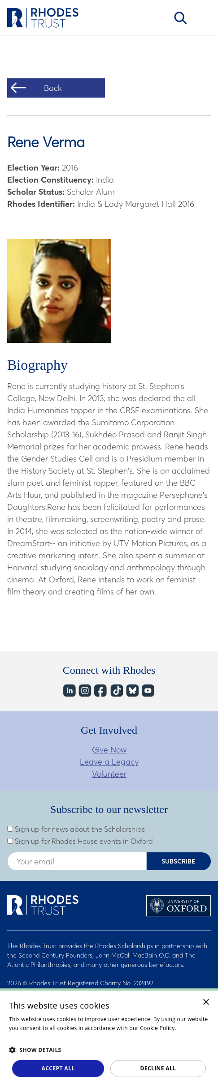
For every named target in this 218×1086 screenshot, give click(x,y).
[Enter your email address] (77, 861)
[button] (109, 1050)
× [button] (206, 1002)
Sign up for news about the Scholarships (76, 829)
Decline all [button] (158, 1068)
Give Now (109, 749)
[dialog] (109, 1037)
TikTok (116, 690)
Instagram (85, 690)
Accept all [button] (58, 1068)
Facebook (100, 690)
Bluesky (132, 690)
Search (180, 17)
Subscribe (178, 861)
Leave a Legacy (109, 762)
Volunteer (109, 774)
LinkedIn (69, 690)
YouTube (147, 690)
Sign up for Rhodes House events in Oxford (80, 841)
